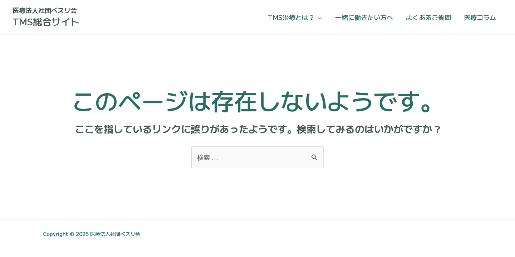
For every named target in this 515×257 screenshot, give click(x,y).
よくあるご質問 (428, 17)
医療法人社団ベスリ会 (45, 10)
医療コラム (480, 17)
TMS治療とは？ (291, 17)
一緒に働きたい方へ (364, 17)
